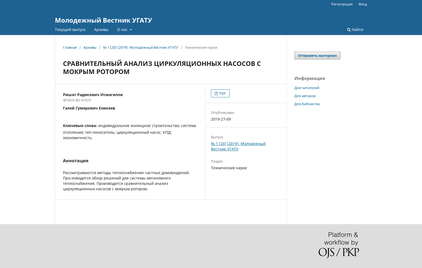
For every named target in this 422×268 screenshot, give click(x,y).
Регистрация (342, 4)
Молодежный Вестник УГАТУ (103, 20)
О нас (123, 29)
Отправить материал (317, 55)
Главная (70, 47)
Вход (363, 4)
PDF (222, 93)
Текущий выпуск (70, 29)
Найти (355, 29)
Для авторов (304, 95)
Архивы (101, 29)
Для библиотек (307, 103)
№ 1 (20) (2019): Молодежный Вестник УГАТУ (140, 47)
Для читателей (306, 87)
